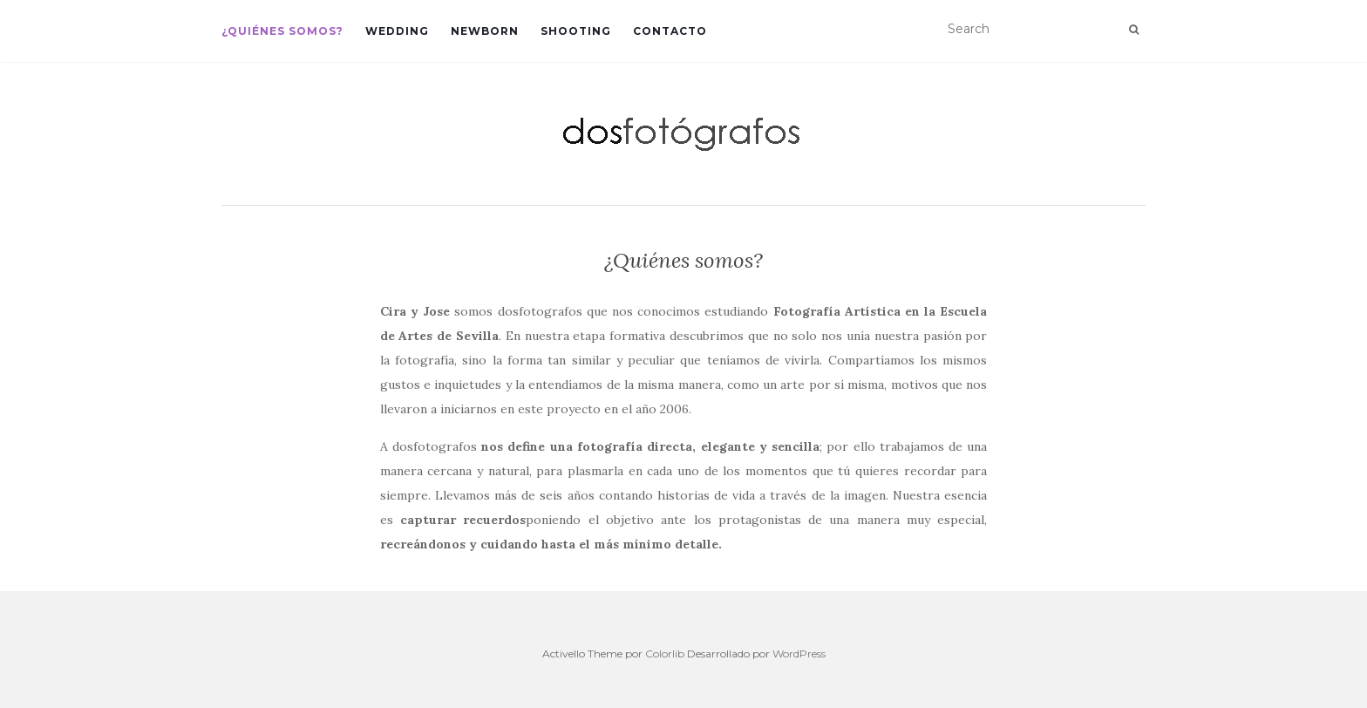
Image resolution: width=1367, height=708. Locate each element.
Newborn (485, 30)
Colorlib (664, 653)
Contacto (670, 30)
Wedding (397, 30)
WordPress (799, 653)
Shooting (576, 30)
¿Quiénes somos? (282, 30)
